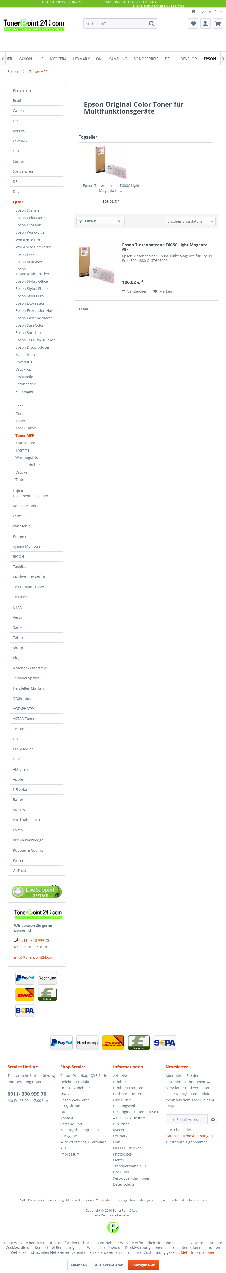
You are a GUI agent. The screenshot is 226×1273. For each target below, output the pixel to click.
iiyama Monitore (27, 546)
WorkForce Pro (27, 239)
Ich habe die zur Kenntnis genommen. (189, 1135)
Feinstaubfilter (27, 464)
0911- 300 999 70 (27, 1094)
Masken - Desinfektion (32, 576)
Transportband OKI (129, 1166)
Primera (19, 536)
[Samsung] (118, 58)
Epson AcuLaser (28, 261)
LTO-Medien (23, 749)
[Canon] (25, 58)
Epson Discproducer (32, 347)
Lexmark (20, 141)
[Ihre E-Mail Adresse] (187, 1119)
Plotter (118, 1160)
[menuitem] (120, 23)
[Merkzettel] (193, 23)
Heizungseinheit (127, 1105)
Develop (20, 191)
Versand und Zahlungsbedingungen (79, 1127)
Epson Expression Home (35, 310)
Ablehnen (78, 1265)
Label (20, 406)
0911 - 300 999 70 (34, 940)
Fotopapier (24, 391)
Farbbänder (25, 384)
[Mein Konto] (205, 23)
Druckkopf (24, 369)
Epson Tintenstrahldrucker (32, 271)
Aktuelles (121, 1075)
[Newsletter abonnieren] (212, 1119)
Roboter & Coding (28, 850)
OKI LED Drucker (127, 1148)
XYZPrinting (22, 698)
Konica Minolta (25, 505)
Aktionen (20, 769)
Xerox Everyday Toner (131, 1178)
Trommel (23, 450)
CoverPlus (23, 362)
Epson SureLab (28, 332)
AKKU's (19, 809)
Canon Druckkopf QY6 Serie (83, 1075)
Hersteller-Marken (28, 688)
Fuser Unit (122, 1100)
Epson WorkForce (30, 232)
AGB (63, 1148)
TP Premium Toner (28, 586)
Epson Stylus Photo (31, 288)
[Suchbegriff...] (120, 23)
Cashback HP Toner (129, 1093)
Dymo (18, 830)
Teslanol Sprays (26, 678)
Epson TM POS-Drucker (35, 340)
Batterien (21, 799)
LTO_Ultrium (70, 1105)
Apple (18, 779)
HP (15, 120)
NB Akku (20, 789)
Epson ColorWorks (30, 217)
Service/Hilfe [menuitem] (205, 11)
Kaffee (18, 860)
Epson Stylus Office (31, 281)
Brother (19, 100)
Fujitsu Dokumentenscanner (30, 493)
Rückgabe (68, 1135)
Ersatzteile (24, 376)
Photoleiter (122, 1154)
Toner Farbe (25, 428)
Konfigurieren (143, 1265)
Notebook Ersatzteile (30, 667)
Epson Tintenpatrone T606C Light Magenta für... (111, 188)
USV (16, 759)
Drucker (22, 472)
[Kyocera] (58, 58)
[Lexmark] (81, 58)
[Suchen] (151, 23)
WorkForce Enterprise (33, 247)
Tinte (19, 479)
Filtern (87, 221)
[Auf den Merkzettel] (162, 291)
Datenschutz (123, 1184)
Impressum (70, 1154)
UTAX (17, 607)
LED (16, 738)
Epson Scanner (28, 210)
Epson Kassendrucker (33, 318)
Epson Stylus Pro (29, 295)
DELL (17, 181)
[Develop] (188, 58)
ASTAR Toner (24, 718)
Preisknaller (23, 90)
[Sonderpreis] (146, 58)
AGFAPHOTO (23, 708)
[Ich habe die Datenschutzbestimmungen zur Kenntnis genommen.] (167, 1129)
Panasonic (21, 526)
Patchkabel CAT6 (27, 819)
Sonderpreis (23, 171)
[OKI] (99, 58)
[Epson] (210, 58)
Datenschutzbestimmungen (189, 1135)
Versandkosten (106, 1200)
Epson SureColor (29, 325)
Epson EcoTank (28, 225)
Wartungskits (26, 457)
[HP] (41, 58)
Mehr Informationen (198, 1252)
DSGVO (66, 1093)
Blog (16, 657)
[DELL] (169, 58)
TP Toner (20, 728)
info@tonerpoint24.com (34, 957)
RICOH (18, 556)
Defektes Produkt (74, 1081)
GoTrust (19, 870)
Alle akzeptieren (109, 1265)
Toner (20, 420)
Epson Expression (30, 303)
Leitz (17, 516)
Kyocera (19, 130)
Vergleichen (134, 291)
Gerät (20, 413)
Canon (18, 110)
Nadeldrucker (27, 354)
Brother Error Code (129, 1087)
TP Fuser (20, 597)
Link (116, 1142)
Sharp (18, 647)
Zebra (18, 637)
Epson (18, 201)
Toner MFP (24, 435)
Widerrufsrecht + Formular (83, 1142)
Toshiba (19, 566)
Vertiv (18, 617)
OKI (16, 151)
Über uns (121, 1172)
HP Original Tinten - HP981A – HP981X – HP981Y (137, 1114)
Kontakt (66, 1117)
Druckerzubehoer (75, 1087)
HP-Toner (121, 1124)
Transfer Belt (26, 442)
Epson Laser (25, 254)
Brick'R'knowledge (28, 840)
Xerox (17, 627)
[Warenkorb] (218, 23)
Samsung (21, 161)
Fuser (20, 398)
